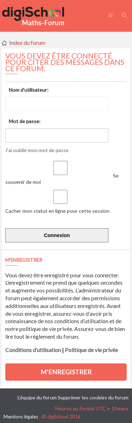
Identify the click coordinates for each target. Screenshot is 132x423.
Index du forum (27, 42)
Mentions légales (21, 416)
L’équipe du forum (37, 397)
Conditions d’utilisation (33, 350)
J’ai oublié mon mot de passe (37, 150)
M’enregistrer (66, 372)
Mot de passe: (24, 121)
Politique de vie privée (91, 350)
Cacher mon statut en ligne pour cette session (58, 207)
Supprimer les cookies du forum (93, 397)
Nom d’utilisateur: (29, 90)
